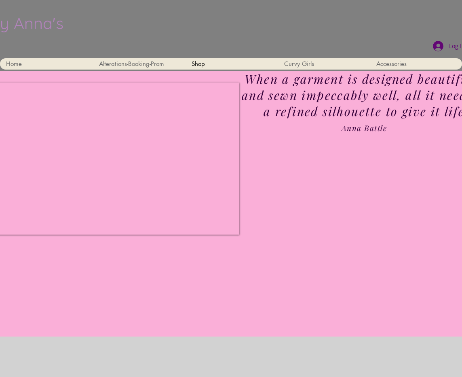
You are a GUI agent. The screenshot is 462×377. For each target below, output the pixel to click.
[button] (324, 64)
